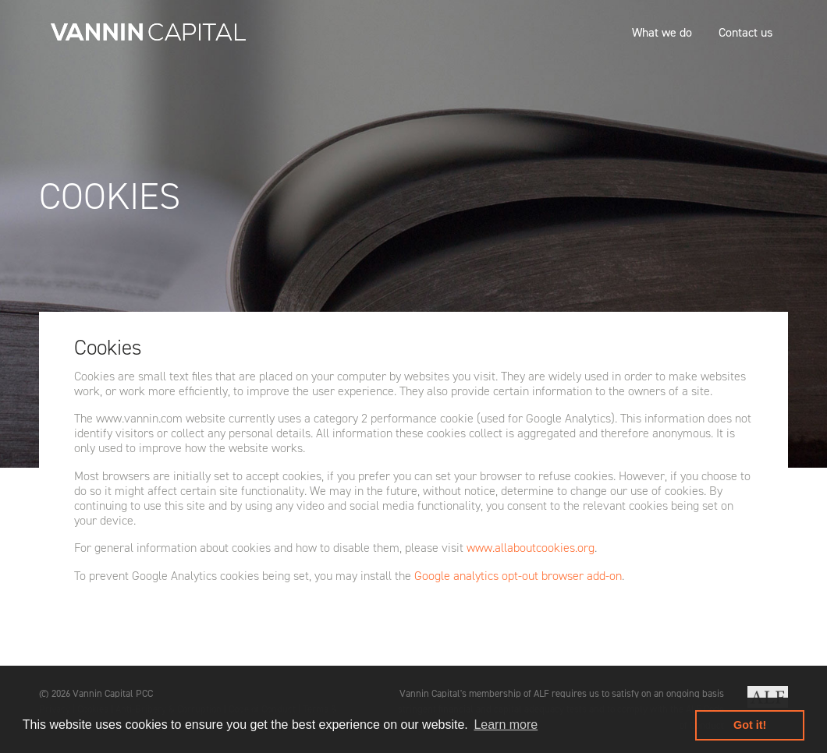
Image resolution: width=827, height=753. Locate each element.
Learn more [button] (506, 724)
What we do (662, 32)
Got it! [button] (749, 725)
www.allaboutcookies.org (531, 547)
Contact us (745, 32)
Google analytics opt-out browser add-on (518, 575)
